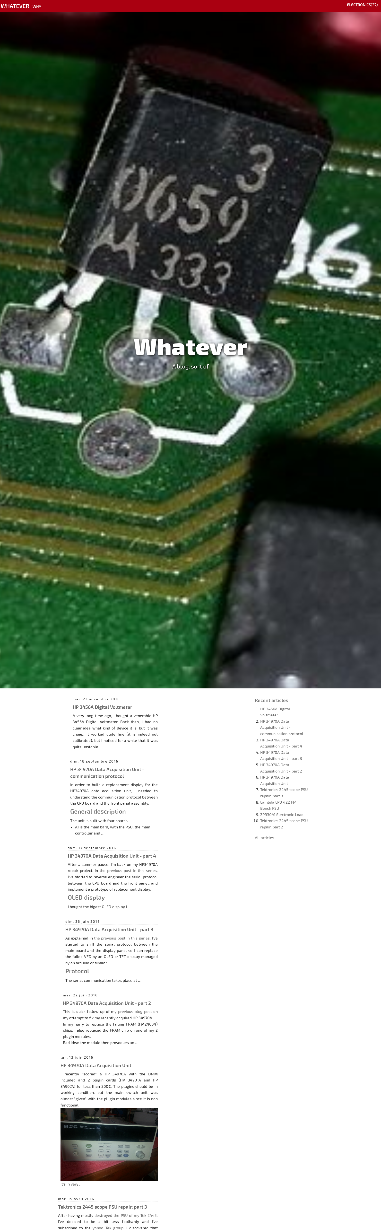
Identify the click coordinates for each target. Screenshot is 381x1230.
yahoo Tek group (108, 1227)
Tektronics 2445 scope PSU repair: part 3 (102, 1207)
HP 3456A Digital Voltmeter (102, 707)
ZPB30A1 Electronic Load (281, 814)
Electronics (359, 4)
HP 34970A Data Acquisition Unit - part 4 (112, 856)
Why (37, 6)
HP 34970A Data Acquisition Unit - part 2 (107, 1003)
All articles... (266, 837)
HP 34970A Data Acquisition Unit (96, 1065)
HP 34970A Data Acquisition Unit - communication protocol (281, 727)
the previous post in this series (128, 870)
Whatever (15, 5)
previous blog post (135, 1011)
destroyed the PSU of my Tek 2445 (126, 1215)
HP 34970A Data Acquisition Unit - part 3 (109, 929)
